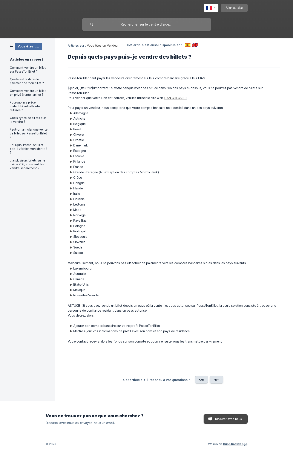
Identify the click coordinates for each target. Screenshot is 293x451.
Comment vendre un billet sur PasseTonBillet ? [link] (28, 69)
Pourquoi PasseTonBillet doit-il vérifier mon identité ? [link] (28, 148)
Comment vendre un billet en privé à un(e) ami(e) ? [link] (28, 92)
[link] (26, 46)
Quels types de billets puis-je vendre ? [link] (29, 119)
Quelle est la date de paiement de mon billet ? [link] (27, 81)
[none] (211, 8)
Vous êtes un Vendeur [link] (103, 45)
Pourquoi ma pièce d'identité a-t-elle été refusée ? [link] (25, 106)
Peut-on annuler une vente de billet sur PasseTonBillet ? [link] (29, 133)
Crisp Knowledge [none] (235, 444)
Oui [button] (201, 379)
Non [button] (216, 379)
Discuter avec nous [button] (228, 419)
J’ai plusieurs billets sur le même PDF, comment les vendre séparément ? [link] (27, 164)
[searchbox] (146, 24)
